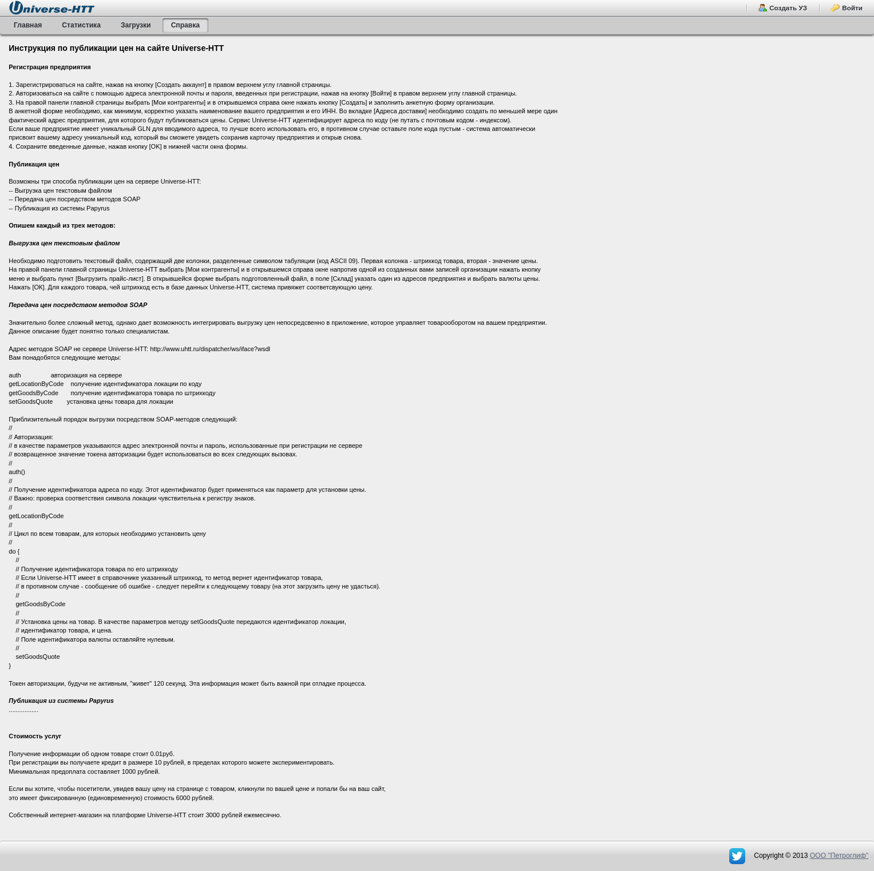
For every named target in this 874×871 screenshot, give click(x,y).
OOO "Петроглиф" (839, 856)
